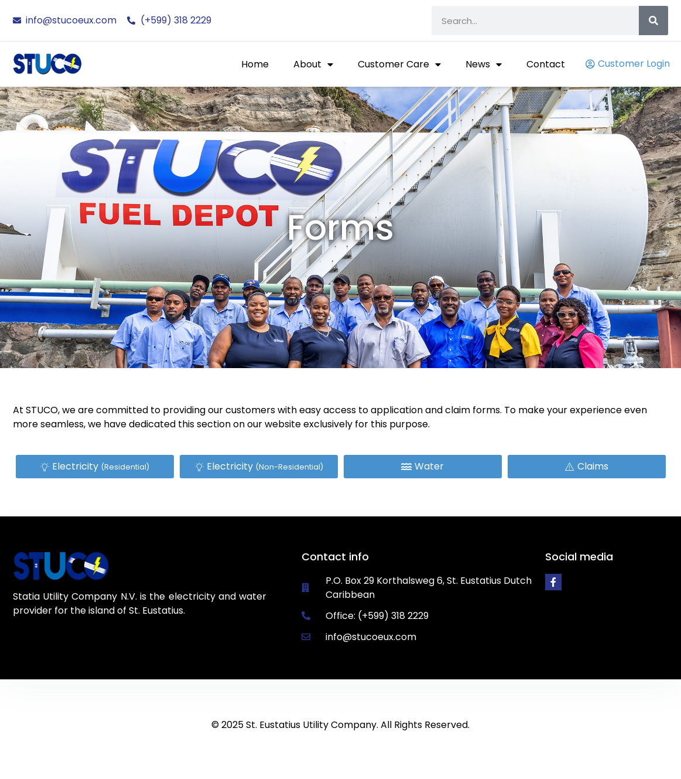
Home (255, 64)
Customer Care (399, 64)
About (313, 64)
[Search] (653, 20)
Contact (545, 64)
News (484, 64)
